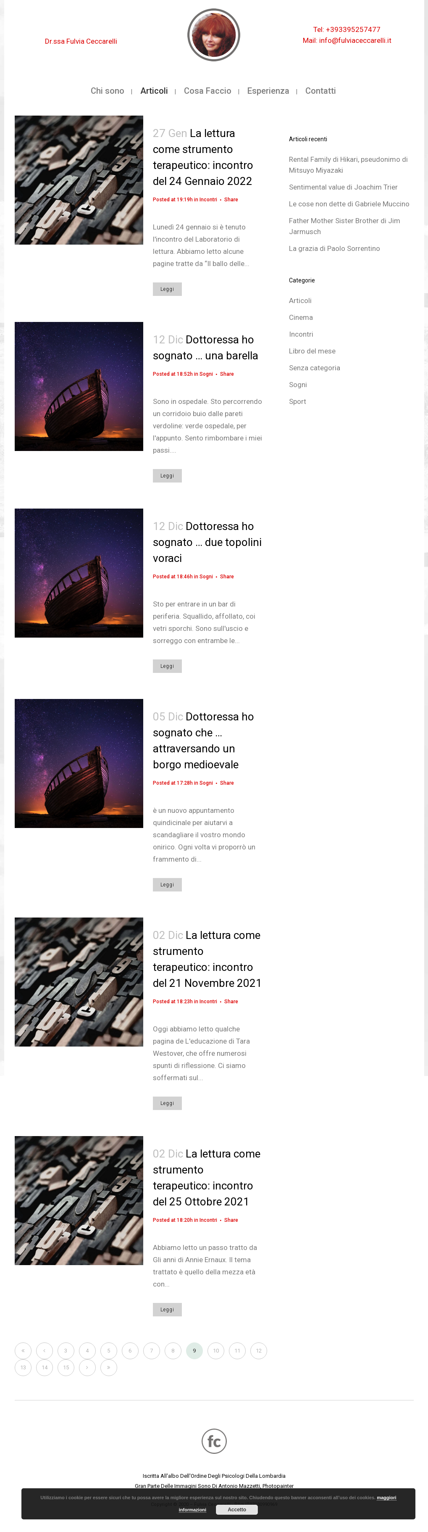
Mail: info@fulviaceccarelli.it (347, 40)
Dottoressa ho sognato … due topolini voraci (207, 542)
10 (216, 1350)
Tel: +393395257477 (347, 29)
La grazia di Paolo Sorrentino (334, 248)
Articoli (300, 300)
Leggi (167, 289)
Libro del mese (312, 351)
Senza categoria (314, 368)
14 (44, 1367)
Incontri (208, 200)
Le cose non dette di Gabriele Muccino (349, 204)
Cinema (301, 317)
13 (23, 1367)
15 (66, 1367)
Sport (297, 401)
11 (237, 1350)
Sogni (206, 374)
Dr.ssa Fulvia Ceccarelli (81, 41)
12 (259, 1350)
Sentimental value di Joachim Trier (343, 187)
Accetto (237, 1510)
